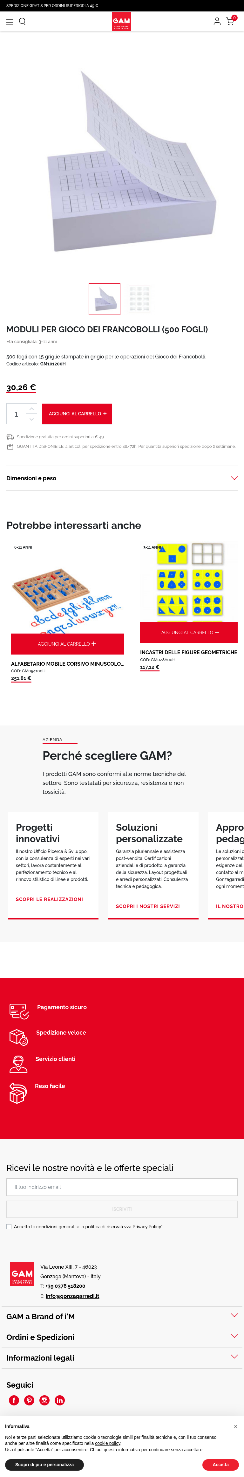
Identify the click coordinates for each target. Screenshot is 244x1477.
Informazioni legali (40, 1358)
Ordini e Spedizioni (40, 1337)
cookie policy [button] (107, 1443)
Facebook (14, 1400)
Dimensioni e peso (31, 478)
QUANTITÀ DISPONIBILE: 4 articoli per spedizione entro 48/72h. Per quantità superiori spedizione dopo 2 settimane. (126, 446)
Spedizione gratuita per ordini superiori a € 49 (60, 436)
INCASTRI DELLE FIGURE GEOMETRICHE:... (191, 652)
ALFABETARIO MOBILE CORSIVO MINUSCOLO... (67, 664)
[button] (236, 1426)
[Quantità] (16, 414)
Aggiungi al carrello (78, 413)
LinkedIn (60, 1400)
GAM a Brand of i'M (40, 1316)
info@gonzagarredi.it (72, 1296)
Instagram (44, 1400)
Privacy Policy (146, 1226)
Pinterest (29, 1400)
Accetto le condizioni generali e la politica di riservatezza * (88, 1226)
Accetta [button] (221, 1464)
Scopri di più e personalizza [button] (44, 1464)
